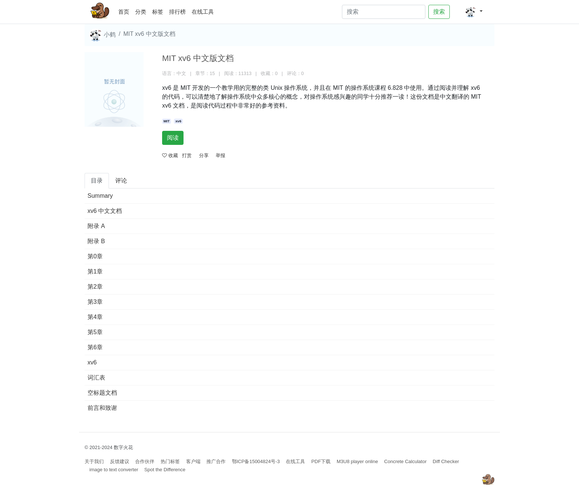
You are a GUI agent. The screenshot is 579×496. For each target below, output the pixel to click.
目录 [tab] (97, 180)
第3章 (95, 302)
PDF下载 (320, 461)
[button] (474, 12)
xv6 (178, 121)
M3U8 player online (357, 461)
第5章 (95, 332)
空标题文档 (102, 393)
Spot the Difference (164, 469)
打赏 (187, 155)
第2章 (95, 286)
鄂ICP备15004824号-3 (256, 461)
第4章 (95, 317)
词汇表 (96, 377)
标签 (157, 12)
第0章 (95, 256)
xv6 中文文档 (105, 211)
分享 (204, 155)
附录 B (96, 241)
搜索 (439, 12)
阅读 (173, 138)
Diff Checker (446, 461)
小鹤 (102, 35)
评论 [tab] (121, 180)
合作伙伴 (144, 461)
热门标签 (170, 461)
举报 (220, 155)
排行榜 (177, 12)
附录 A (96, 226)
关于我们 (94, 461)
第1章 (95, 271)
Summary (100, 196)
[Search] (383, 12)
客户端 (193, 461)
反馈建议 (119, 461)
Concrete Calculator (405, 461)
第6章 (95, 347)
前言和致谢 (102, 408)
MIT (167, 121)
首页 (125, 10)
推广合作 (216, 461)
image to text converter (113, 469)
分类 (140, 12)
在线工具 (203, 12)
